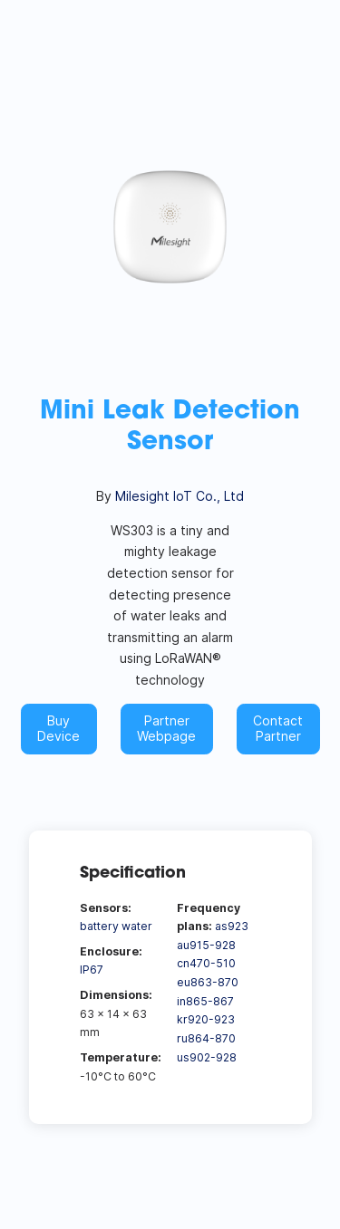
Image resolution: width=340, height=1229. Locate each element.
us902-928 (207, 1057)
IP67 (91, 969)
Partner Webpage (166, 728)
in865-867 (205, 1001)
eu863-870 (207, 982)
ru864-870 (206, 1038)
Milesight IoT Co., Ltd (179, 496)
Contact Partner (278, 728)
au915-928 (206, 945)
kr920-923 (206, 1019)
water (136, 926)
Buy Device (58, 728)
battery (99, 926)
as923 (231, 926)
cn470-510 (206, 963)
